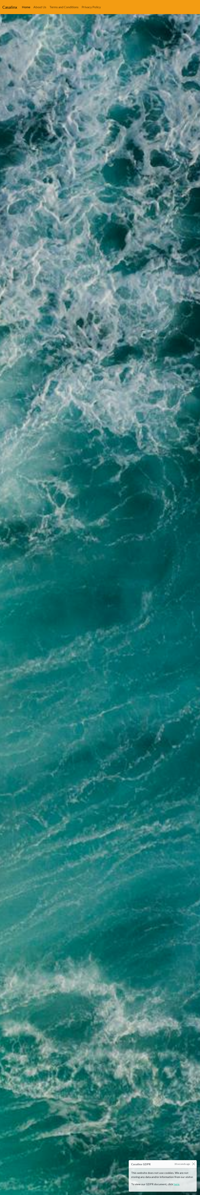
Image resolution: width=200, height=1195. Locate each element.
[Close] (193, 1164)
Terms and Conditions (64, 7)
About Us (39, 7)
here (176, 1184)
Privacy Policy (91, 7)
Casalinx (9, 7)
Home (27, 7)
